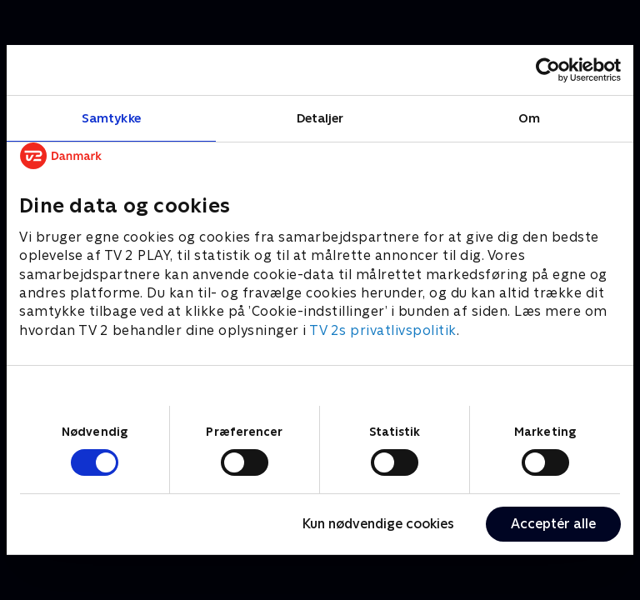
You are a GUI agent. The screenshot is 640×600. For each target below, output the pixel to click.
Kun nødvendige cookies (378, 524)
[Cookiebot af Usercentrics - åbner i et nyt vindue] (548, 70)
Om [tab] (529, 118)
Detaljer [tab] (320, 118)
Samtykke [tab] (111, 118)
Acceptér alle (553, 524)
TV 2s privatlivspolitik (383, 330)
